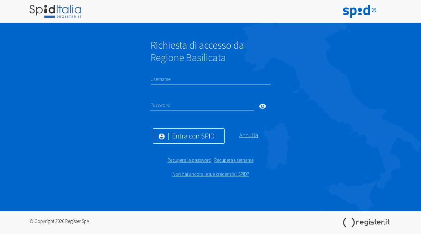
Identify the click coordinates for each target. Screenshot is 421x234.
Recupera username (234, 160)
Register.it (367, 223)
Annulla (248, 135)
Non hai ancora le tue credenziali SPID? (210, 174)
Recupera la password (189, 160)
